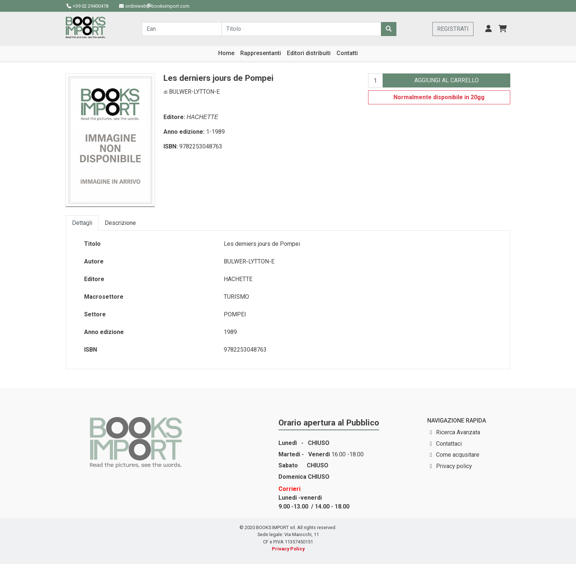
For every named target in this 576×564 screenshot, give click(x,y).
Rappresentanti (260, 53)
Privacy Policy (288, 549)
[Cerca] (388, 29)
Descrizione (120, 222)
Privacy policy (454, 466)
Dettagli (82, 222)
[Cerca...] (182, 29)
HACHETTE (202, 117)
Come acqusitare (457, 454)
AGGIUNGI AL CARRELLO (446, 80)
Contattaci (449, 443)
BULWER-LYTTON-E (194, 91)
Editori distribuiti (309, 53)
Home (226, 53)
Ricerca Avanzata (458, 432)
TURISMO (236, 296)
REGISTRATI (453, 28)
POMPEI (235, 314)
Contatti (347, 53)
